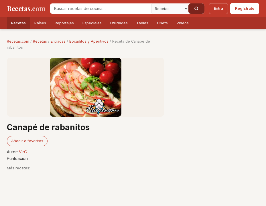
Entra (218, 8)
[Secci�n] (169, 8)
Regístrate (244, 8)
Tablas (142, 23)
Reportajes (64, 23)
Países (40, 23)
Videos (182, 23)
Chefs (162, 23)
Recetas (18, 23)
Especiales (92, 23)
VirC (23, 151)
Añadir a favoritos (27, 140)
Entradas (58, 41)
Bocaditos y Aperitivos (89, 41)
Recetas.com (18, 41)
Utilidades (119, 23)
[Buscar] (196, 8)
